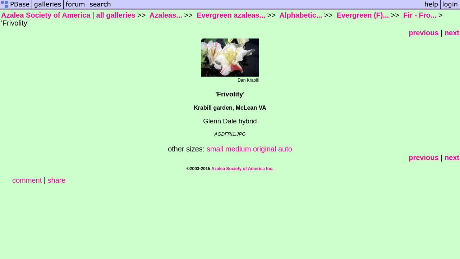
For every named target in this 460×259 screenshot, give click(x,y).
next (452, 33)
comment (27, 180)
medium (238, 149)
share (57, 180)
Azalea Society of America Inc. (242, 168)
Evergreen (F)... (362, 15)
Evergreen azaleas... (230, 15)
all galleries (115, 15)
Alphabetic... (300, 15)
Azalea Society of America (45, 15)
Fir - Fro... (419, 15)
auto (285, 149)
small (215, 149)
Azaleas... (165, 15)
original (264, 149)
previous (423, 33)
